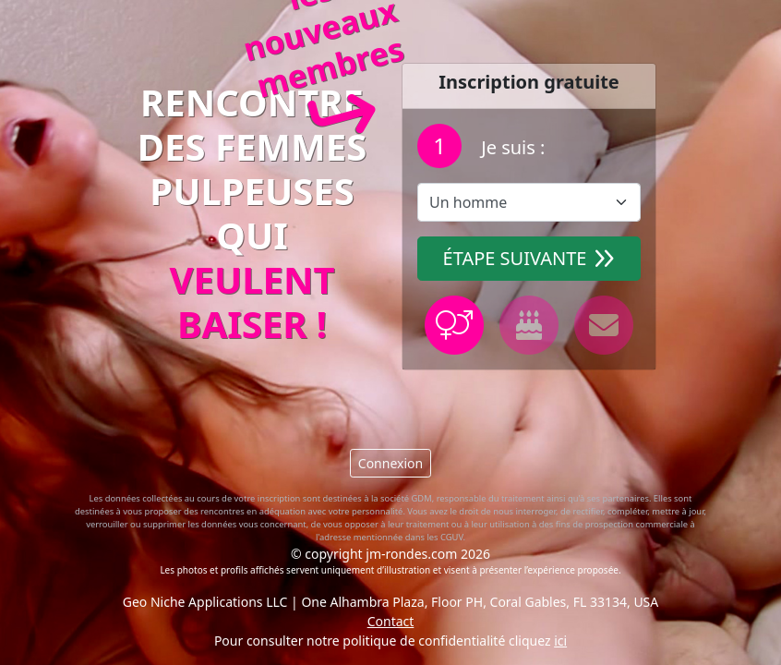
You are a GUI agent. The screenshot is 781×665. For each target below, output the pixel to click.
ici (560, 640)
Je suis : (510, 147)
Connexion (390, 463)
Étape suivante (529, 258)
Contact (391, 621)
